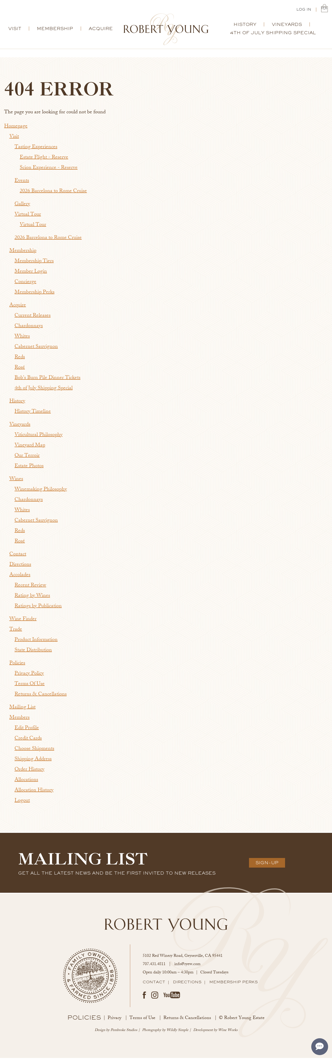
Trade (15, 630)
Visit (14, 29)
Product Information (36, 641)
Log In (303, 10)
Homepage (15, 127)
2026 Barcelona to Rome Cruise (53, 192)
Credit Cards (28, 739)
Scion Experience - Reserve (49, 169)
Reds (20, 358)
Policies (17, 664)
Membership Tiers (34, 262)
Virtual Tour (28, 215)
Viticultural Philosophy (39, 436)
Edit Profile (27, 729)
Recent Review (30, 586)
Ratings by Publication (38, 607)
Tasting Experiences (36, 148)
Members (19, 718)
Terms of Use (142, 1019)
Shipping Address (33, 760)
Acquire (101, 29)
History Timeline (33, 412)
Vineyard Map (30, 446)
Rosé (20, 368)
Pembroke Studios (123, 1031)
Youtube (171, 996)
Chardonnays (29, 327)
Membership (55, 29)
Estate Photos (29, 467)
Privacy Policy (29, 674)
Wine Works (228, 1031)
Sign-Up (267, 863)
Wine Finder (23, 620)
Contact (17, 555)
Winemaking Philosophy (41, 490)
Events (22, 181)
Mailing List (22, 708)
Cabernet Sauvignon (36, 347)
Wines (16, 480)
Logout (22, 801)
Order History (29, 770)
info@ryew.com (187, 965)
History (244, 25)
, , (183, 957)
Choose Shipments (34, 750)
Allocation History (34, 791)
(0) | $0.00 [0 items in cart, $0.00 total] (324, 9)
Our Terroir (27, 456)
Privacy (114, 1019)
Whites (22, 337)
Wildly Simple (177, 1031)
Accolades (19, 576)
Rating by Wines (32, 596)
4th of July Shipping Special (273, 33)
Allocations (26, 781)
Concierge (25, 283)
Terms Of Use (30, 685)
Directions (20, 565)
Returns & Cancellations (41, 695)
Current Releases (33, 316)
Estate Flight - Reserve (44, 158)
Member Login (31, 272)
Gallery (22, 205)
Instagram (154, 996)
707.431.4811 (154, 965)
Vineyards (287, 25)
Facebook (144, 996)
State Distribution (33, 651)
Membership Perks (34, 293)
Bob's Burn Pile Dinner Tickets (47, 379)
